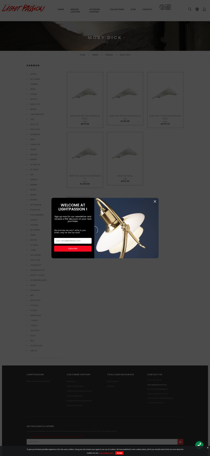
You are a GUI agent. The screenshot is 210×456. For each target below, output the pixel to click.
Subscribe (72, 239)
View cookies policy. (106, 453)
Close (155, 192)
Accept (119, 453)
